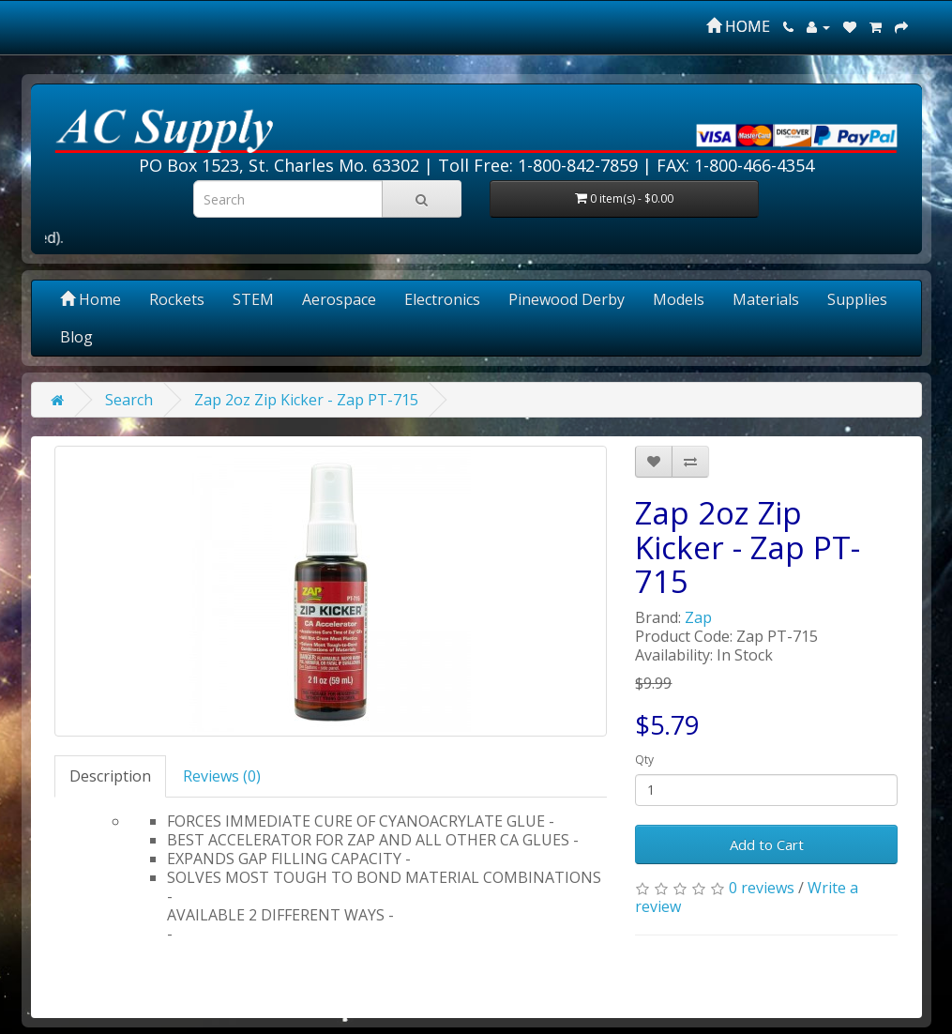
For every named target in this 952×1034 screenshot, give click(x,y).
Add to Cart (767, 844)
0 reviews (761, 887)
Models (678, 299)
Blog (76, 337)
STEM (253, 299)
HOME (738, 26)
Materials (766, 299)
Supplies (857, 299)
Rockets (176, 299)
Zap (698, 617)
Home (90, 299)
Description (110, 776)
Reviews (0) (222, 776)
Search (129, 399)
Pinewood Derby (566, 299)
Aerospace (339, 299)
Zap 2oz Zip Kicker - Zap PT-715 (306, 399)
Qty (644, 760)
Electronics (442, 299)
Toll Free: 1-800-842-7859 (538, 165)
